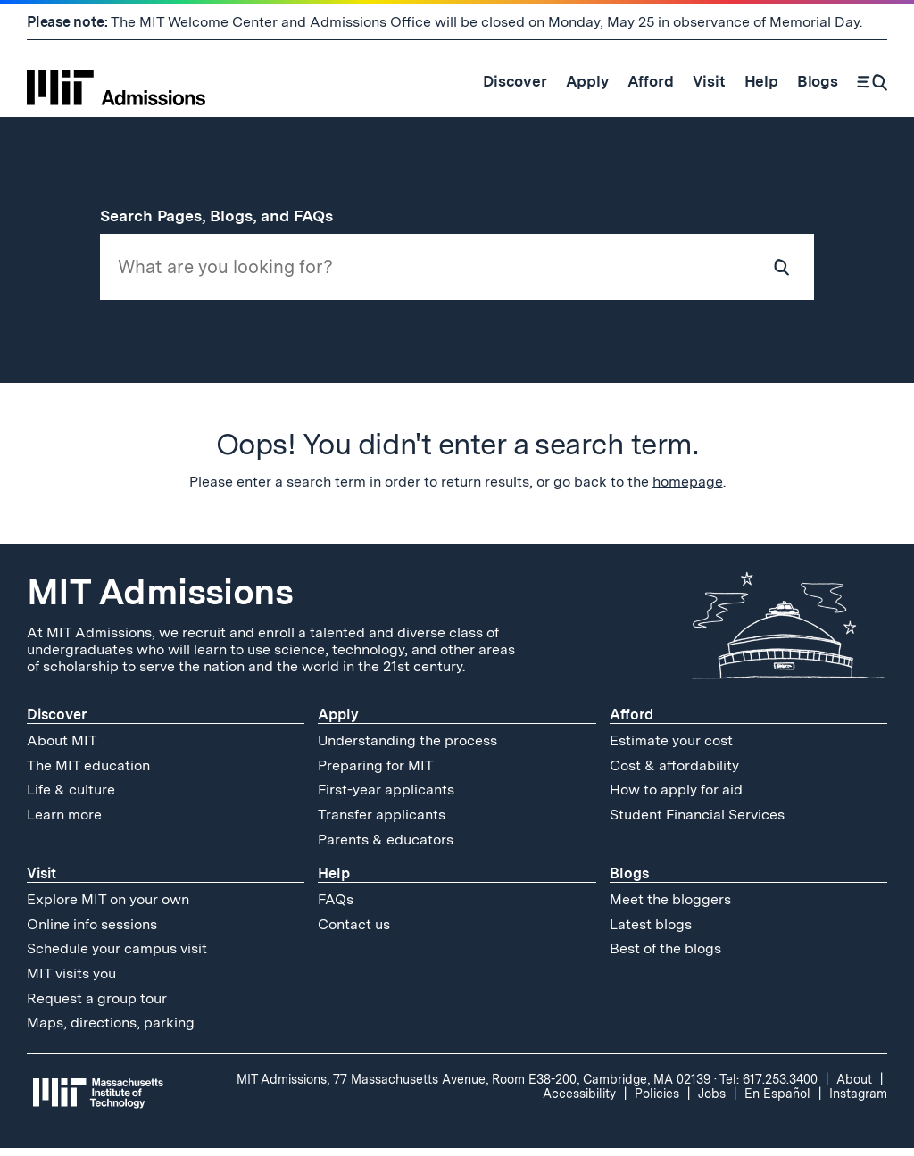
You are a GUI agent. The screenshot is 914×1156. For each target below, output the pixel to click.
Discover (57, 722)
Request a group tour (97, 1006)
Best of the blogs (665, 956)
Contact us (354, 932)
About (854, 1087)
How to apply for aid (676, 798)
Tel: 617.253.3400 (768, 1087)
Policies (657, 1101)
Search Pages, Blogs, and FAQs (226, 215)
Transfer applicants (381, 822)
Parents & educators (385, 847)
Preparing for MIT (376, 773)
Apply (338, 722)
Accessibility (579, 1101)
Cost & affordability (674, 773)
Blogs (629, 881)
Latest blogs (651, 932)
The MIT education (88, 773)
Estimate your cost (671, 748)
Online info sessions (92, 932)
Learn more (64, 822)
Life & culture (71, 798)
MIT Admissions (160, 599)
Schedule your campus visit (117, 956)
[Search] (872, 81)
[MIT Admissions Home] (116, 81)
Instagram (858, 1101)
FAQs (335, 907)
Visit (41, 881)
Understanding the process (407, 748)
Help (334, 881)
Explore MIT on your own (108, 907)
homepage (687, 489)
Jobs (712, 1101)
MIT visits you (71, 981)
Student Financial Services (697, 822)
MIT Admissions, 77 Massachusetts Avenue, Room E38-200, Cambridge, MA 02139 (473, 1087)
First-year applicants (386, 798)
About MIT (62, 748)
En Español (777, 1101)
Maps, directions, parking (111, 1030)
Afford (631, 722)
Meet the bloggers (670, 907)
